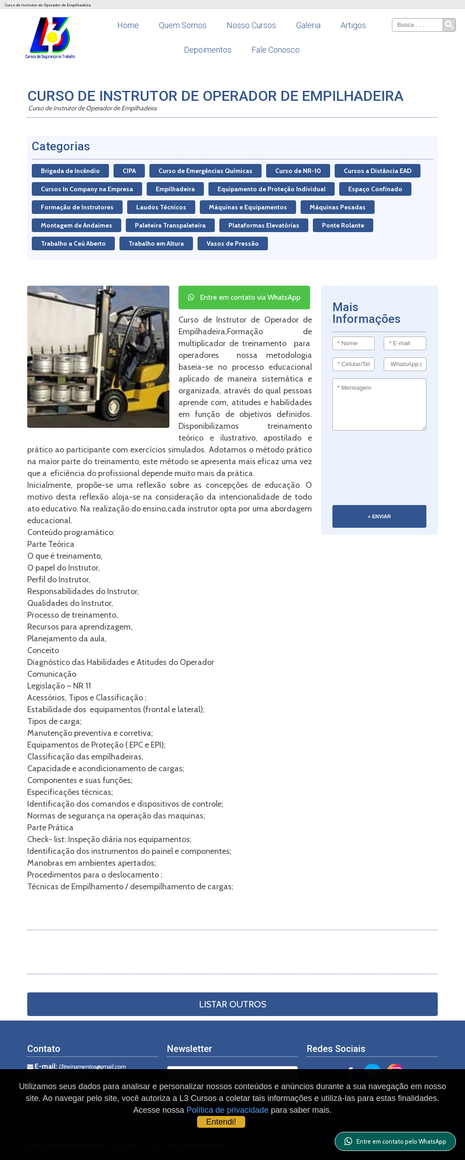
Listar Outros (232, 1004)
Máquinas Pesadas (338, 207)
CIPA (129, 171)
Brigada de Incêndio (70, 171)
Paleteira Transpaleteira (170, 225)
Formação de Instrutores (77, 207)
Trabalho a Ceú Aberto (73, 243)
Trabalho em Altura (156, 243)
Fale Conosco (276, 50)
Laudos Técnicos (161, 207)
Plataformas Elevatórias (263, 225)
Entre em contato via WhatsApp (244, 297)
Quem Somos (183, 25)
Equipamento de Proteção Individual (272, 189)
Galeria (308, 25)
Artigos (353, 25)
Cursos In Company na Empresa (87, 189)
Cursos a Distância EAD (377, 171)
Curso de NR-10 (298, 171)
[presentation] (369, 472)
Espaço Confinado (375, 189)
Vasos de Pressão (233, 243)
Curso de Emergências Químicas (205, 171)
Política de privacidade (227, 1110)
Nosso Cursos (251, 25)
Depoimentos (208, 50)
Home (128, 25)
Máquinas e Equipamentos (248, 207)
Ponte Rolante (343, 225)
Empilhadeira (175, 189)
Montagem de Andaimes (76, 225)
